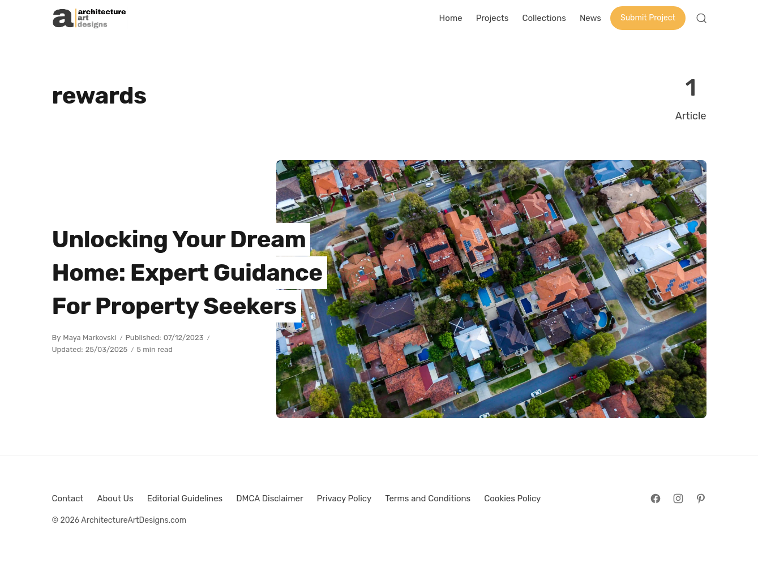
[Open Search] (701, 18)
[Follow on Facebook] (655, 498)
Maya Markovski (89, 337)
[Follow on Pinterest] (701, 498)
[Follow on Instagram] (678, 498)
